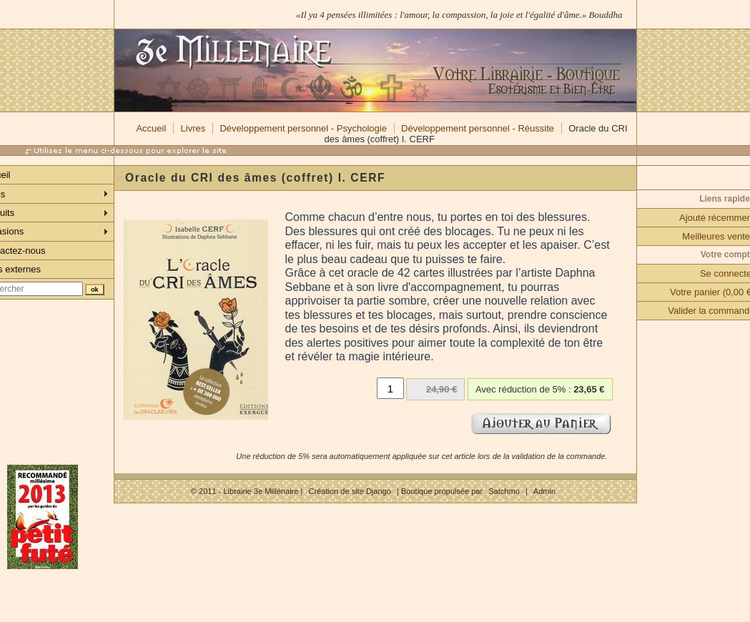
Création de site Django (349, 491)
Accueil (151, 128)
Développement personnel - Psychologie (302, 128)
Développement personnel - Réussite (477, 128)
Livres (193, 128)
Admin (544, 491)
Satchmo (504, 491)
